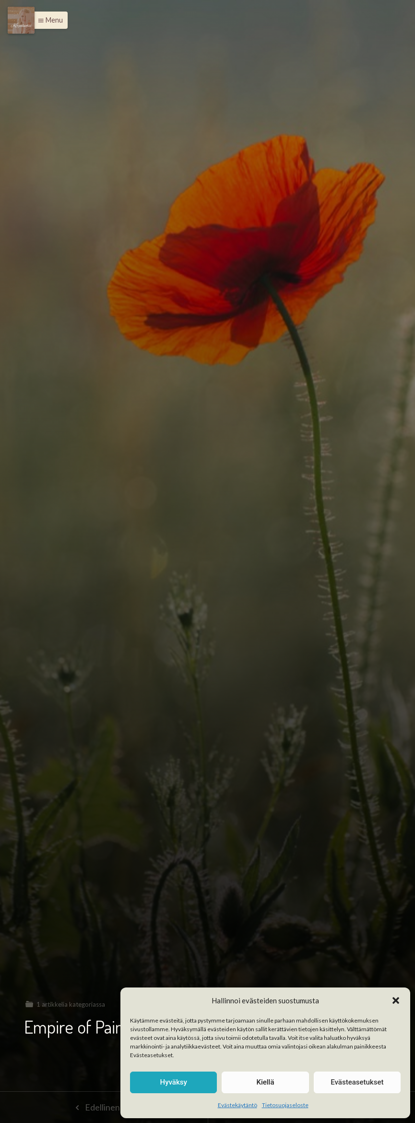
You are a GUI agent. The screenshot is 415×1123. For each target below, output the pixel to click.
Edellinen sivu (103, 1107)
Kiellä (265, 1082)
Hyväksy (173, 1082)
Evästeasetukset (357, 1082)
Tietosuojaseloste (285, 1105)
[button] (396, 1000)
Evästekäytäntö (237, 1105)
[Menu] (21, 20)
